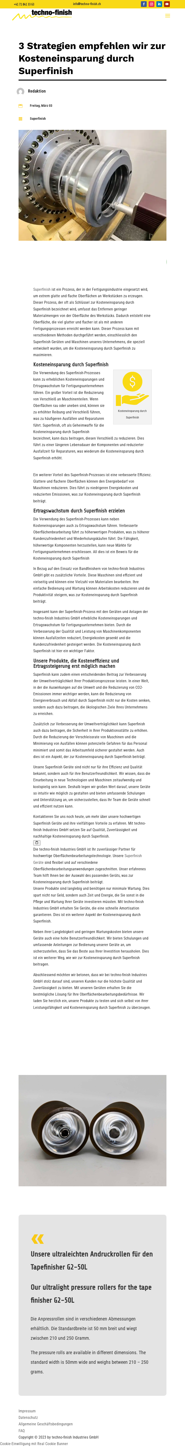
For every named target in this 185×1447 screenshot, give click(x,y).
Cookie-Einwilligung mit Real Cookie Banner (34, 1443)
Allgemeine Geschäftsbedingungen (46, 1424)
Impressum (27, 1411)
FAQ (22, 1430)
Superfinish (38, 118)
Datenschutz (28, 1417)
